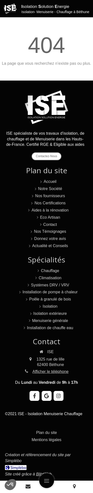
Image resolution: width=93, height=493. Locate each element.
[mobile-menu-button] (46, 480)
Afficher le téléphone (50, 371)
